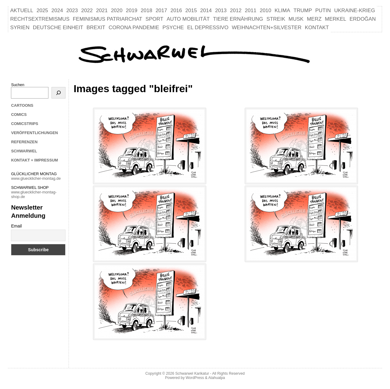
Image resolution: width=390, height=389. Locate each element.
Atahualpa (216, 378)
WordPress (195, 378)
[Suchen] (58, 93)
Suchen (17, 84)
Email (16, 226)
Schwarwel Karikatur (192, 373)
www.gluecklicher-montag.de (36, 178)
